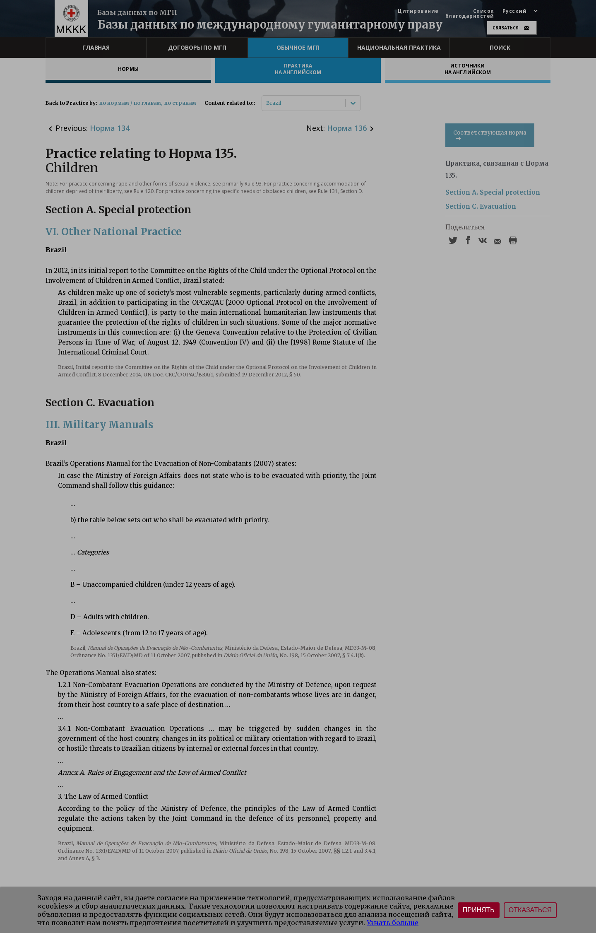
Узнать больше (392, 923)
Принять (479, 910)
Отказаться (530, 910)
